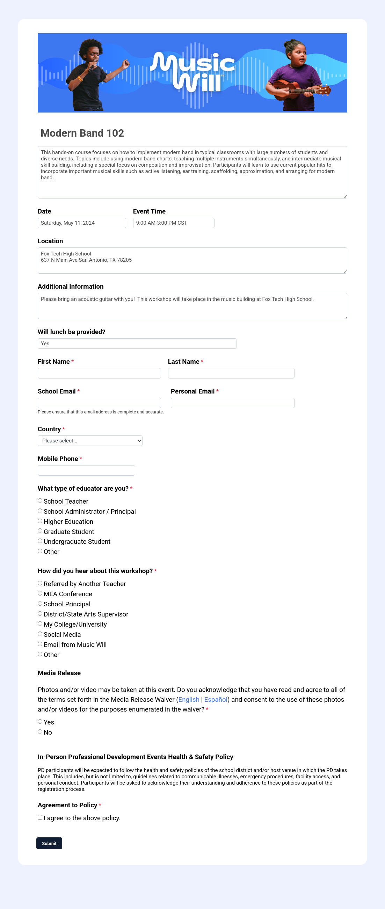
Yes (49, 722)
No (48, 732)
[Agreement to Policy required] (73, 805)
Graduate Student (69, 532)
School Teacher (66, 501)
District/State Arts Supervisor (86, 614)
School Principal (67, 604)
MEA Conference (68, 594)
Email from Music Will (76, 645)
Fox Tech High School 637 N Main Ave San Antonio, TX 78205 (192, 260)
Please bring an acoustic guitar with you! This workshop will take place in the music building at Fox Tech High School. (192, 306)
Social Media (62, 635)
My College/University (75, 624)
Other (51, 552)
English (189, 700)
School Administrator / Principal (90, 511)
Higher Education (68, 522)
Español (215, 700)
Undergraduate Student (77, 542)
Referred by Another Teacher (85, 584)
